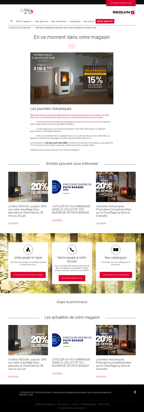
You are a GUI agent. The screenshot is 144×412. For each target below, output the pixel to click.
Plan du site (104, 404)
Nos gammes (41, 21)
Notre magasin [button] (24, 21)
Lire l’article (13, 223)
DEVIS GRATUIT (105, 21)
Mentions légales (89, 404)
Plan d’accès (63, 404)
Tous (71, 46)
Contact (75, 404)
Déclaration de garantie (45, 404)
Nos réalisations (59, 21)
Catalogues (75, 21)
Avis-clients (88, 21)
